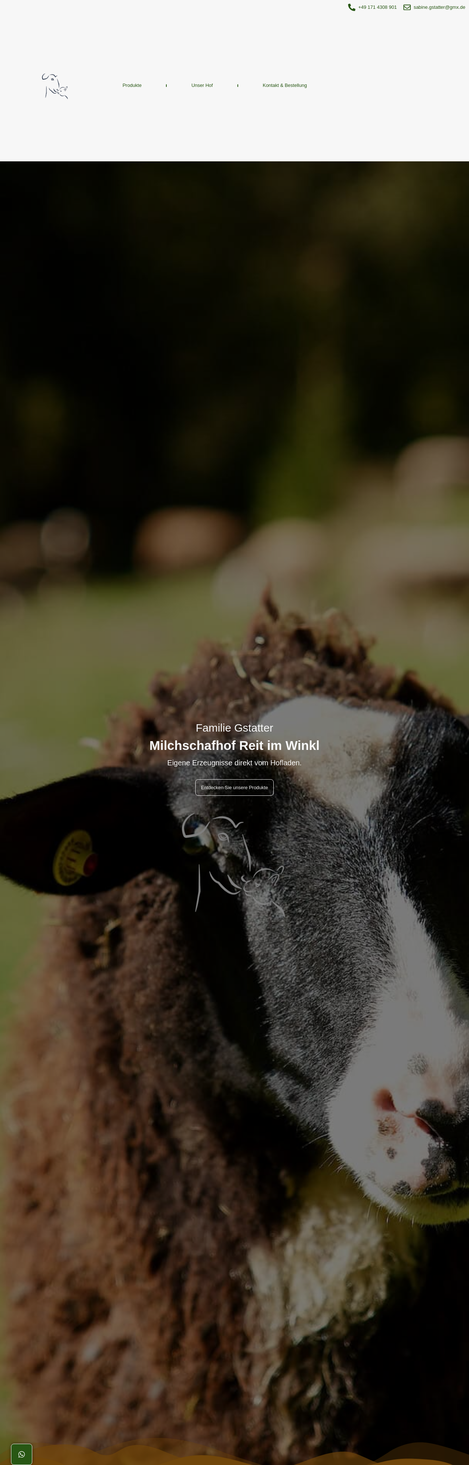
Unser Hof (202, 85)
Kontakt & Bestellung (285, 85)
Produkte (131, 85)
